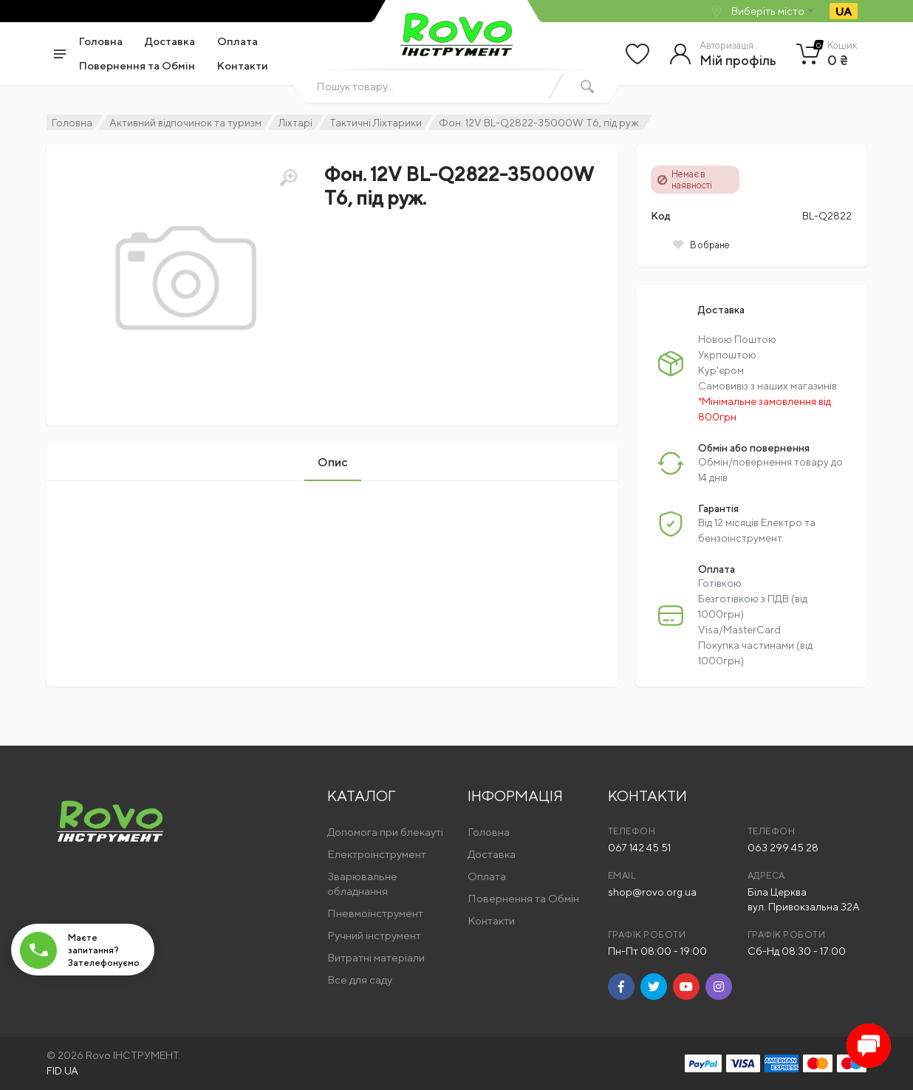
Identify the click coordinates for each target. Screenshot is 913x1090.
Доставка (170, 41)
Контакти (242, 65)
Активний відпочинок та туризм (185, 123)
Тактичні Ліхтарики (375, 123)
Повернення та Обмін (137, 65)
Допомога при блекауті (385, 831)
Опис (333, 462)
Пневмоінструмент (375, 913)
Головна (101, 41)
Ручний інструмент (374, 935)
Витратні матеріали (376, 957)
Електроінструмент (376, 854)
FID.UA (62, 1071)
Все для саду (359, 979)
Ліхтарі (295, 123)
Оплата (237, 41)
